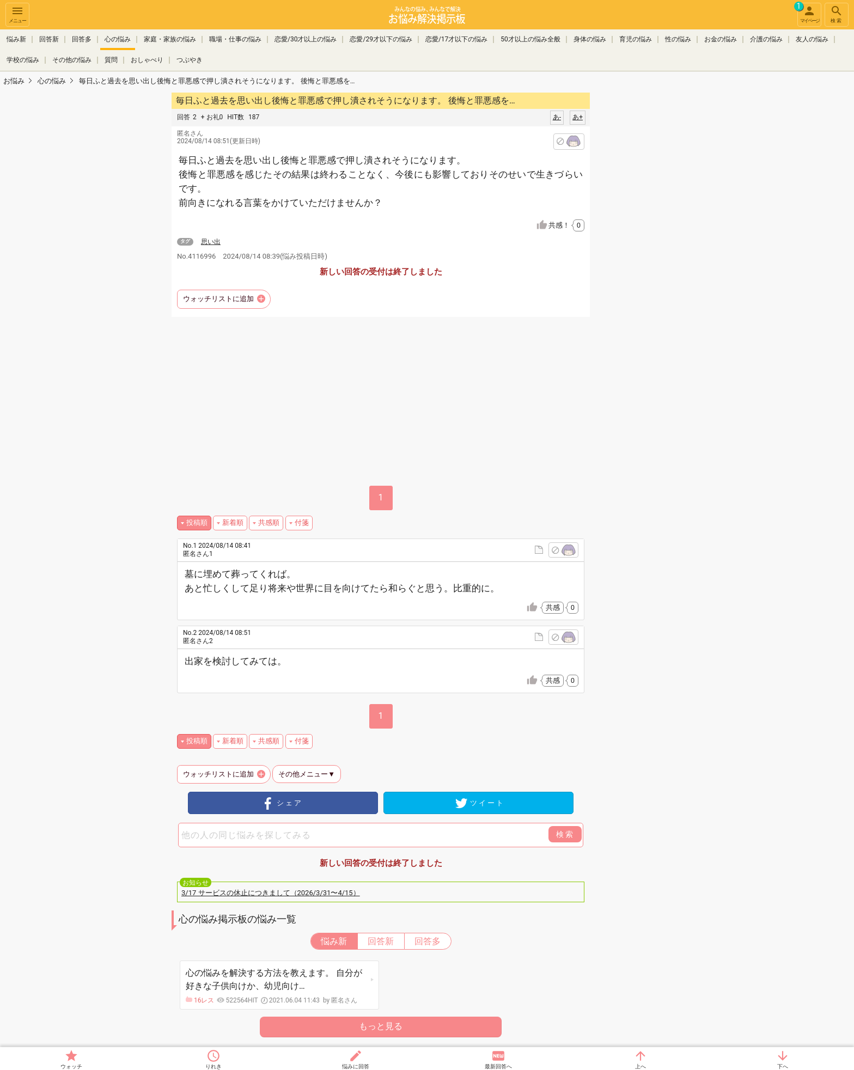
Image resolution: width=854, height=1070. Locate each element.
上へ (640, 1066)
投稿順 (197, 522)
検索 (836, 13)
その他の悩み (71, 59)
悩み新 (16, 39)
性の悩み (678, 39)
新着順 (232, 522)
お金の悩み (720, 39)
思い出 (211, 242)
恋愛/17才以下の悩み (456, 39)
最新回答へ (498, 1066)
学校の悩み (23, 59)
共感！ (566, 225)
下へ (782, 1066)
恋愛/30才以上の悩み (305, 39)
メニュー (17, 13)
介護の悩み (766, 39)
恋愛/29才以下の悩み (381, 39)
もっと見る (380, 1026)
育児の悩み (635, 39)
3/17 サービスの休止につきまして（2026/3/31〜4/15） (270, 893)
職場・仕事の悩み (235, 39)
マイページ (808, 13)
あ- (557, 117)
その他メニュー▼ (306, 774)
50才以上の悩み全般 (530, 39)
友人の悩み (812, 39)
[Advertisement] (666, 253)
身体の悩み (590, 39)
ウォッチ (71, 1066)
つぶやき (189, 59)
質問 (111, 59)
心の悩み (118, 39)
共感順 (268, 522)
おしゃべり (147, 59)
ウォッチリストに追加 (218, 299)
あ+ (577, 117)
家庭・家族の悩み (170, 39)
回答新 (49, 39)
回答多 (81, 39)
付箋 (302, 522)
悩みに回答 (355, 1066)
